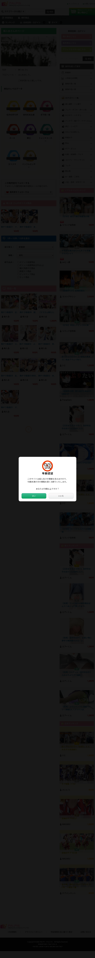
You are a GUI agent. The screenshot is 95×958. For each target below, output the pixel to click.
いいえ (61, 496)
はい (34, 496)
